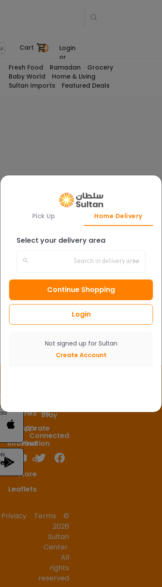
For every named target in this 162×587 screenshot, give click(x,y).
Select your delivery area (60, 240)
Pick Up (43, 216)
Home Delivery (118, 216)
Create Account (81, 355)
